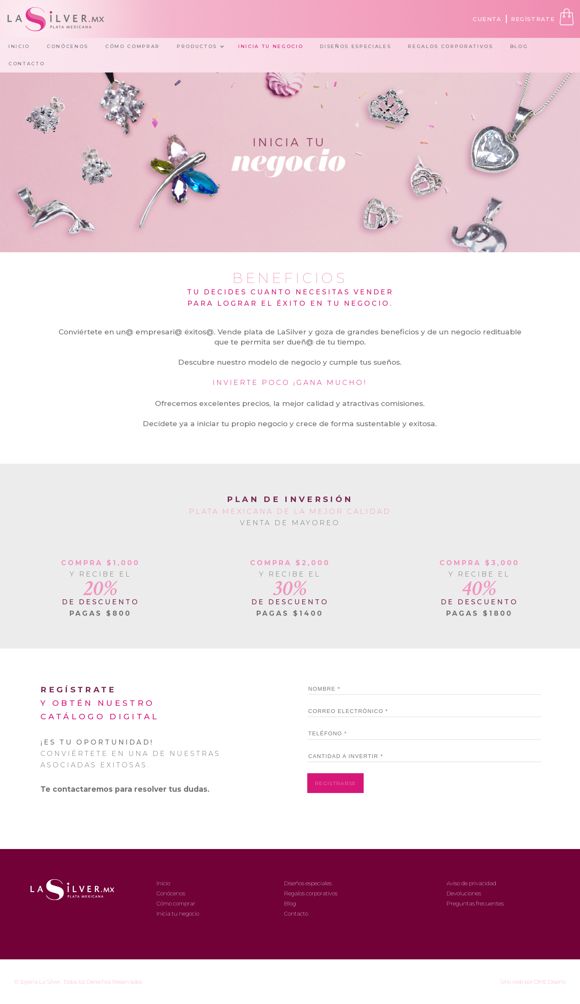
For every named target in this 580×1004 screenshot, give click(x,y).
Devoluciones (464, 893)
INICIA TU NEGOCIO (270, 46)
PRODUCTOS (197, 46)
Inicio (163, 883)
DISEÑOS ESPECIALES (355, 46)
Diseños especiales (308, 883)
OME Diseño (550, 981)
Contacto (296, 913)
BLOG (519, 46)
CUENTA (487, 19)
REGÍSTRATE (533, 19)
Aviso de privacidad (471, 883)
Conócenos (171, 893)
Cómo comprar (176, 903)
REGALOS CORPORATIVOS (450, 46)
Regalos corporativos (311, 893)
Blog (290, 903)
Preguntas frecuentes (475, 903)
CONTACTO (26, 64)
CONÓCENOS (67, 46)
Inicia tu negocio (178, 913)
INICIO (19, 46)
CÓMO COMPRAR (132, 46)
